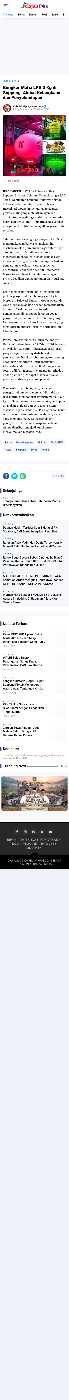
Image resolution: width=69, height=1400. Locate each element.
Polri (44, 14)
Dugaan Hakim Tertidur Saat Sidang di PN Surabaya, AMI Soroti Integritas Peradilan (30, 529)
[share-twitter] (14, 476)
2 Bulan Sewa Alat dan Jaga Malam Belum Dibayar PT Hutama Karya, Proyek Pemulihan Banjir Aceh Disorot (23, 731)
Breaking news (24, 442)
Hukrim (42, 442)
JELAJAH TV (33, 847)
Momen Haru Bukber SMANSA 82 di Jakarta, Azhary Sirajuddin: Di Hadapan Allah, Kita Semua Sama (32, 598)
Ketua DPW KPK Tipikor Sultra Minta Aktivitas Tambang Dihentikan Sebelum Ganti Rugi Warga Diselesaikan (23, 638)
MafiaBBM (57, 442)
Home (6, 80)
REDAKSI (12, 839)
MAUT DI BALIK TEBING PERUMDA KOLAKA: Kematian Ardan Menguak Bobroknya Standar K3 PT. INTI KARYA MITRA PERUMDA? (33, 580)
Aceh (8, 724)
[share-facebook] (6, 476)
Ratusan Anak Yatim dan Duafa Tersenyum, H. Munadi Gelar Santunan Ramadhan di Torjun (33, 544)
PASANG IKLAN (29, 839)
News (8, 449)
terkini (45, 449)
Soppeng (21, 449)
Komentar (58, 476)
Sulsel (55, 14)
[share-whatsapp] (23, 476)
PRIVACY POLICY (50, 839)
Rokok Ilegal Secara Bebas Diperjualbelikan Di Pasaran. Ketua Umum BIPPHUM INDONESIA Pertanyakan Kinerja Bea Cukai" (33, 561)
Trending (8, 14)
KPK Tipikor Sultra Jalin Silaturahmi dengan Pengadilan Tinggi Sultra (23, 708)
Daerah (33, 14)
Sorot (34, 449)
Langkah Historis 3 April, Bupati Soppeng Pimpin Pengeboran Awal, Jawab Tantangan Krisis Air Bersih (23, 685)
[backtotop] (34, 856)
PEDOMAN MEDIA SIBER (24, 843)
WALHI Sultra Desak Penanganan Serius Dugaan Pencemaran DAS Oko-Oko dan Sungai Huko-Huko (23, 661)
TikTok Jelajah (49, 843)
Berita (21, 14)
